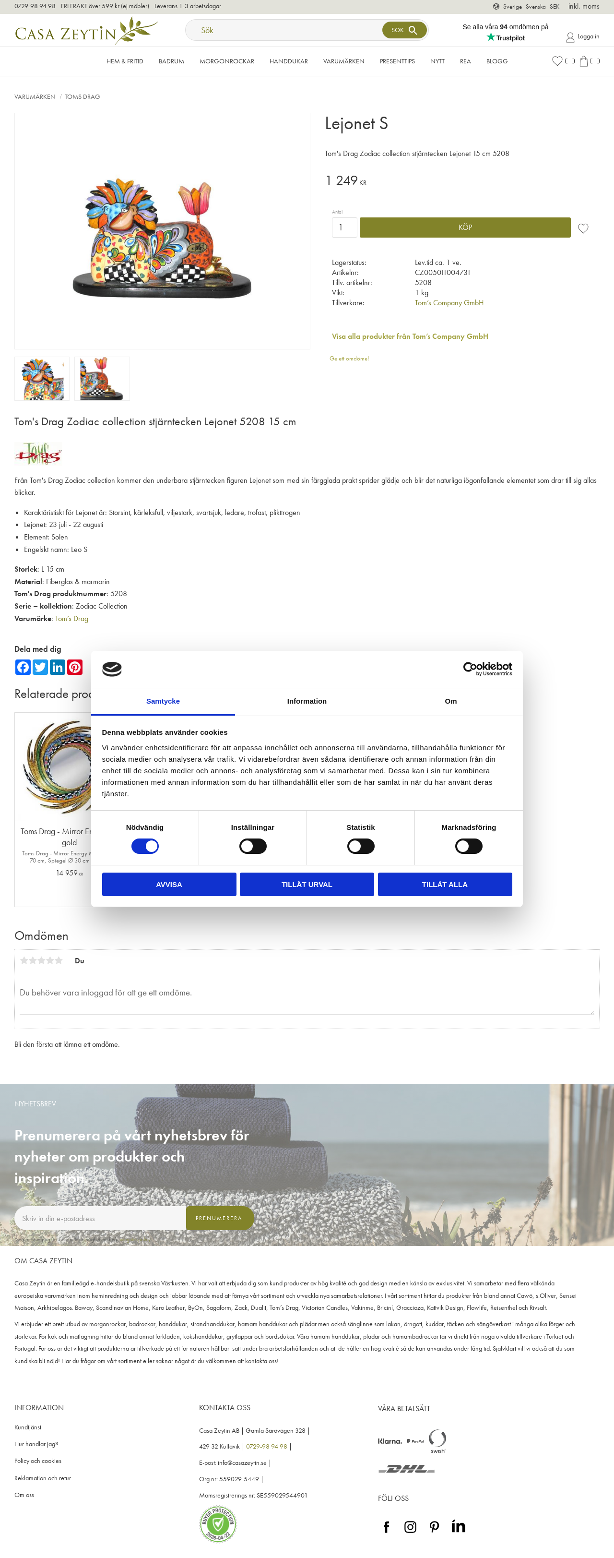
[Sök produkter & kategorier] (285, 30)
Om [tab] (451, 701)
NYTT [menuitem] (437, 61)
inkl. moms (584, 6)
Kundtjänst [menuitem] (27, 1427)
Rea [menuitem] (465, 61)
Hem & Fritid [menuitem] (124, 61)
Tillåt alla (445, 884)
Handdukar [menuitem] (289, 61)
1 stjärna (24, 960)
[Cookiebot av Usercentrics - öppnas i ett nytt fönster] (470, 669)
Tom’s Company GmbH (449, 303)
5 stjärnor (58, 960)
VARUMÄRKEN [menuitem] (344, 61)
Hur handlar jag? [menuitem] (36, 1444)
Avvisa (169, 884)
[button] (563, 61)
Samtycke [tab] (163, 701)
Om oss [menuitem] (24, 1495)
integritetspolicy (135, 1239)
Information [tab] (307, 701)
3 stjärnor (41, 960)
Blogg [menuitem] (497, 61)
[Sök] (404, 30)
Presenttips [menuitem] (397, 61)
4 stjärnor (50, 960)
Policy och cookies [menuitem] (37, 1461)
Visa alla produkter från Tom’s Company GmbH (410, 336)
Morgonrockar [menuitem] (227, 61)
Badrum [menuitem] (171, 61)
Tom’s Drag (71, 618)
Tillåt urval (307, 884)
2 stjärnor (32, 960)
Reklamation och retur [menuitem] (42, 1478)
